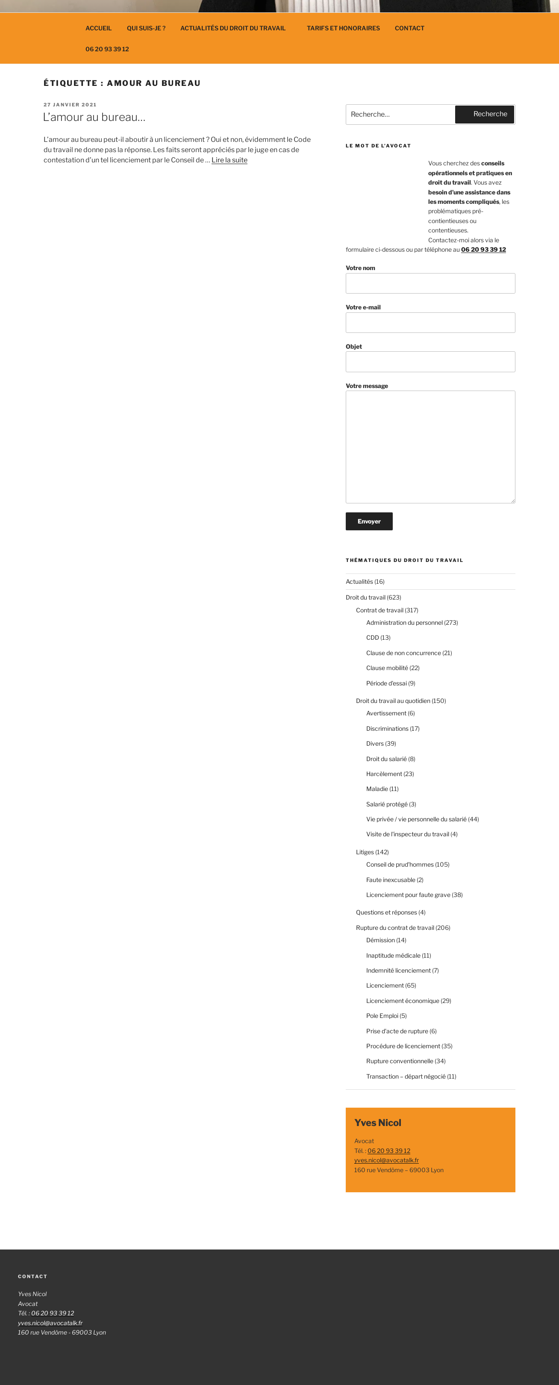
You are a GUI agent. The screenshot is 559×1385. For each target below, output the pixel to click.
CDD (372, 637)
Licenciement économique (402, 1000)
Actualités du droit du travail (237, 28)
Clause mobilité (387, 667)
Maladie (377, 788)
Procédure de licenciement (403, 1046)
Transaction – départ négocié (406, 1076)
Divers (375, 743)
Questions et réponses (386, 912)
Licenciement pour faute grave (408, 894)
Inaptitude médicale (393, 955)
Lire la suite (229, 160)
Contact (409, 28)
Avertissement (386, 713)
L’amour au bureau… (94, 117)
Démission (380, 940)
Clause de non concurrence (403, 652)
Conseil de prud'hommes (400, 864)
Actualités (359, 581)
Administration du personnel (404, 622)
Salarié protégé (387, 804)
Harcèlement (384, 773)
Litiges (365, 852)
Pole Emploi (382, 1015)
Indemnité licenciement (398, 970)
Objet (430, 357)
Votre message (430, 443)
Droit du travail (365, 597)
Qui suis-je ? (146, 28)
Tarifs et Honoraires (343, 28)
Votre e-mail (430, 318)
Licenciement (385, 985)
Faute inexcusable (390, 879)
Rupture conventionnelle (399, 1060)
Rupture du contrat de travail (395, 927)
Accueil (98, 28)
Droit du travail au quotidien (393, 700)
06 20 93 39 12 (107, 49)
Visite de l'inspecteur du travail (407, 834)
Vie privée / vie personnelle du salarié (416, 819)
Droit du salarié (386, 758)
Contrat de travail (379, 610)
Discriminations (387, 728)
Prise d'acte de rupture (397, 1031)
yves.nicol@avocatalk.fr (386, 1160)
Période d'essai (386, 683)
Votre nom (430, 279)
